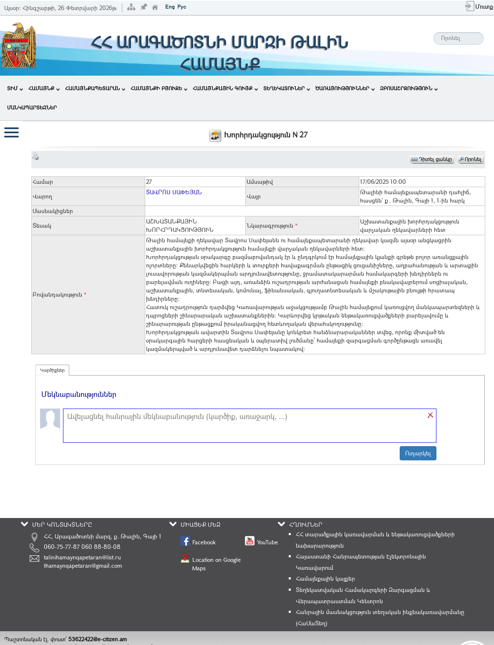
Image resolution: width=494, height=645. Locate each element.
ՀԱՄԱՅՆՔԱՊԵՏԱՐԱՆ (95, 88)
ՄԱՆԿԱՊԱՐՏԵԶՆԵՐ (32, 107)
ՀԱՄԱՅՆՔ (44, 88)
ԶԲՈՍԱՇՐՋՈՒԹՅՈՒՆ (409, 88)
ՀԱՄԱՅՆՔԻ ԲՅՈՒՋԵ (159, 88)
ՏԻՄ (15, 88)
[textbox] (246, 425)
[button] (431, 415)
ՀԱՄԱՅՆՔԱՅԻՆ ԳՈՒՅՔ (225, 88)
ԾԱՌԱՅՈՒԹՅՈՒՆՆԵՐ (345, 88)
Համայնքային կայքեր (325, 578)
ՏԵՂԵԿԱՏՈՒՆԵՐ (286, 88)
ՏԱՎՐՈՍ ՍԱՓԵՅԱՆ (174, 192)
